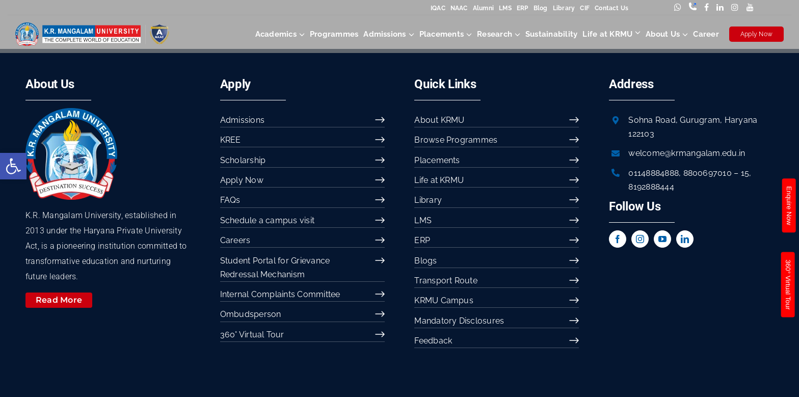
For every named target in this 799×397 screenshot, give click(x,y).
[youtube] (662, 239)
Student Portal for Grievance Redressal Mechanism (275, 267)
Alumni (483, 8)
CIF (585, 8)
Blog (541, 8)
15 (745, 173)
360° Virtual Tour (252, 334)
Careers (235, 240)
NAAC (459, 8)
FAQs (230, 200)
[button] (13, 166)
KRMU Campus (443, 300)
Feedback (433, 341)
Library (564, 8)
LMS (505, 8)
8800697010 (707, 173)
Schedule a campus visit (267, 220)
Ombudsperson (250, 314)
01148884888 (653, 173)
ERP (522, 8)
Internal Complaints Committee (280, 294)
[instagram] (640, 239)
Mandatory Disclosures (459, 321)
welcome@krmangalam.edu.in (686, 153)
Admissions (242, 120)
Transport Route (445, 280)
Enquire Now (788, 205)
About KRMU (439, 120)
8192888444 (651, 187)
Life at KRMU (439, 180)
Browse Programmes (455, 140)
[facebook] (617, 239)
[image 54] (71, 112)
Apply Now (756, 34)
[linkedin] (685, 239)
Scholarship (243, 160)
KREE (230, 140)
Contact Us (611, 8)
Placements (437, 160)
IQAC (438, 8)
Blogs (425, 261)
